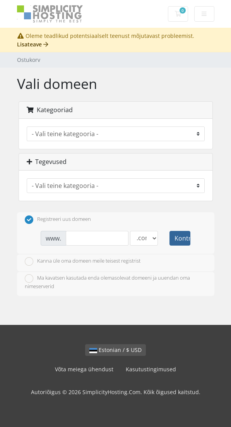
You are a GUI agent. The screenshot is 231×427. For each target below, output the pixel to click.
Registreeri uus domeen (58, 219)
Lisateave (32, 44)
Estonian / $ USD (115, 350)
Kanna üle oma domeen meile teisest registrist (82, 261)
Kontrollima (182, 238)
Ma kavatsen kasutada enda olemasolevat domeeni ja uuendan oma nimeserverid (107, 282)
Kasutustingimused (151, 369)
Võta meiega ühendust (84, 369)
